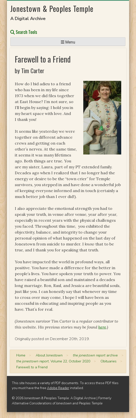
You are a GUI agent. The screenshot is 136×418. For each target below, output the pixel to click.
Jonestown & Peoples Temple (51, 8)
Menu (68, 42)
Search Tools (23, 32)
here (102, 327)
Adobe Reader (58, 388)
